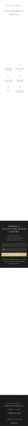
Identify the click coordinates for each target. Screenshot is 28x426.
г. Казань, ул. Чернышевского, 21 (14, 406)
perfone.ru (14, 423)
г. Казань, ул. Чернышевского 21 (14, 11)
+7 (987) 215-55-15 (14, 14)
